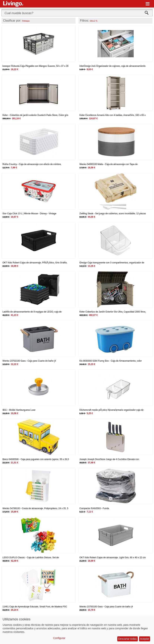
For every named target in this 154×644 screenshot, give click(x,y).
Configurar (59, 638)
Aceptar (144, 638)
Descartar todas (127, 638)
